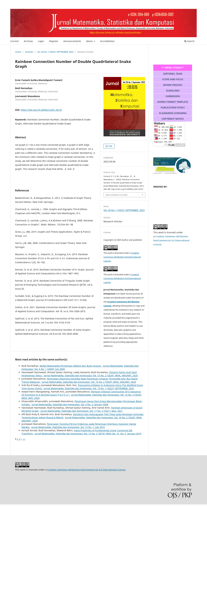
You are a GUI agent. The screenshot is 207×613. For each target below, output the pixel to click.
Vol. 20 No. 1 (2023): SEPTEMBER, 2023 (55, 51)
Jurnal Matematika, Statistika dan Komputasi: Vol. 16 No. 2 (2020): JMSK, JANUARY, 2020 (91, 375)
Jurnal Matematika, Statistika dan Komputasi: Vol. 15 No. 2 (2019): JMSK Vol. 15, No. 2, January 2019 (88, 433)
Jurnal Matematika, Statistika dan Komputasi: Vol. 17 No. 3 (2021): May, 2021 (81, 410)
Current (14, 41)
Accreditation (107, 41)
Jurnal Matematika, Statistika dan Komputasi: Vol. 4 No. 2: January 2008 (70, 404)
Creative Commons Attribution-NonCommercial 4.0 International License (171, 240)
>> (24, 439)
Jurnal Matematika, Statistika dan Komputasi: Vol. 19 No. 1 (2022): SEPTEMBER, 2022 (89, 388)
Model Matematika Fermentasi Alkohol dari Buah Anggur (71, 365)
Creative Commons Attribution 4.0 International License (122, 256)
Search (189, 41)
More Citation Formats (116, 194)
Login (41, 41)
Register (53, 41)
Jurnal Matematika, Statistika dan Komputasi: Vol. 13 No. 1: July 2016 (68, 427)
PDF (110, 146)
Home (18, 51)
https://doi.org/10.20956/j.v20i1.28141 (41, 109)
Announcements (72, 41)
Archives (28, 41)
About (89, 41)
